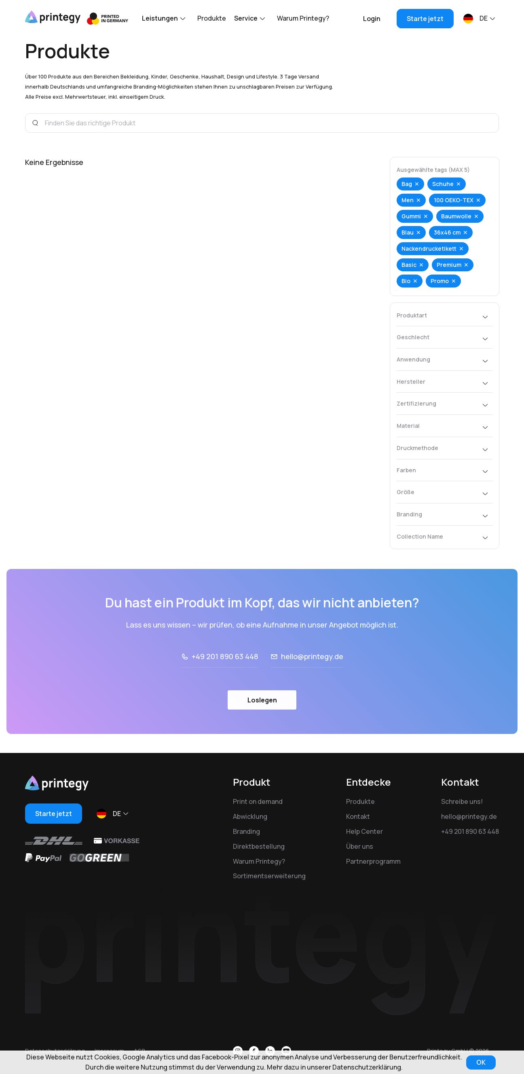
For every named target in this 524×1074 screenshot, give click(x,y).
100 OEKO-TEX (453, 200)
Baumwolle (456, 216)
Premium (449, 264)
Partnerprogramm (373, 861)
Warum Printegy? (303, 18)
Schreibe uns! (462, 801)
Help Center (364, 831)
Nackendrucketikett (428, 248)
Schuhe (443, 184)
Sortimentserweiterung (269, 875)
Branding (246, 831)
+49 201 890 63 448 (225, 678)
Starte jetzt (425, 18)
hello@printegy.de (312, 678)
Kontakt (358, 816)
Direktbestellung (259, 846)
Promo (440, 281)
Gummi (411, 216)
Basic (408, 264)
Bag (406, 184)
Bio (405, 281)
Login (371, 18)
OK (481, 1062)
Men (407, 200)
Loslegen (262, 721)
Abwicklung (250, 816)
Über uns (359, 846)
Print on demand (258, 801)
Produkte (211, 18)
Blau (407, 232)
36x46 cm (447, 232)
